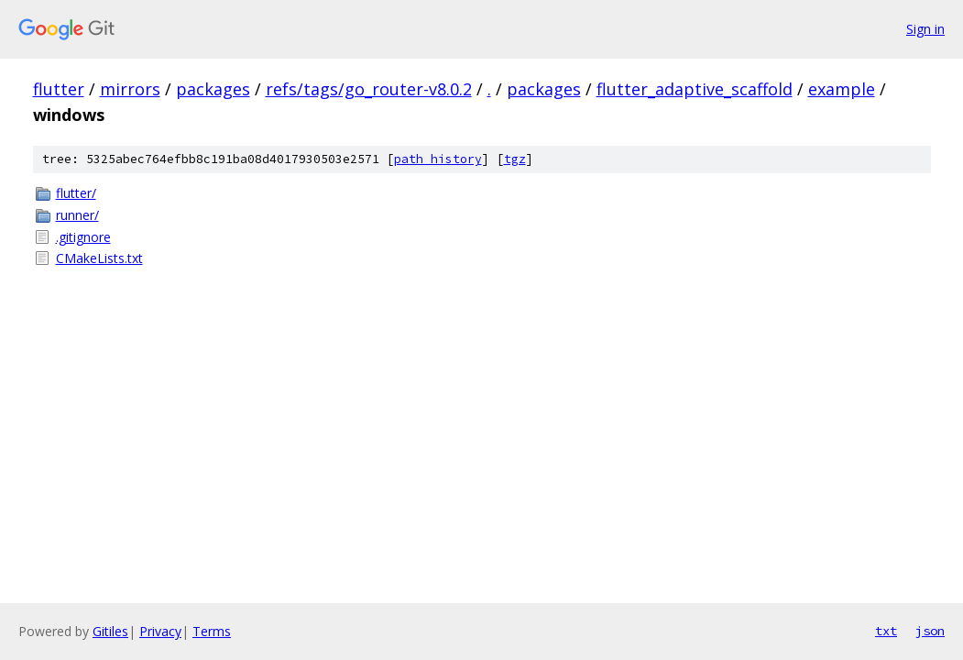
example (841, 89)
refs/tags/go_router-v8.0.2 (369, 89)
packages (213, 89)
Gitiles (110, 631)
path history (438, 159)
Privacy (160, 631)
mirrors (130, 89)
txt (886, 630)
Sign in (925, 29)
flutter (58, 89)
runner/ (77, 215)
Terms (211, 631)
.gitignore (83, 237)
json (930, 630)
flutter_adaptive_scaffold (694, 89)
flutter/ (76, 193)
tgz (515, 159)
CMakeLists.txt (99, 258)
